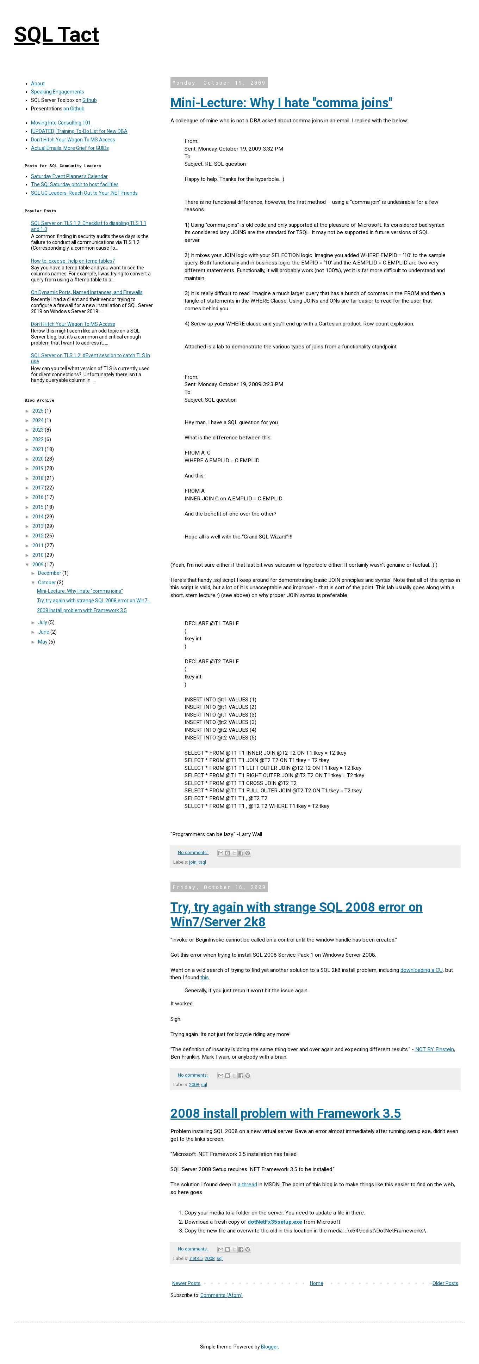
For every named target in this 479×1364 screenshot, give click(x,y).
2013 (38, 526)
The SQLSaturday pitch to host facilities (75, 184)
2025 (38, 411)
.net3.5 (196, 1258)
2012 (38, 535)
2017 (38, 488)
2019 (38, 468)
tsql (202, 862)
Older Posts (445, 1283)
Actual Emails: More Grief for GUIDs (70, 148)
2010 (38, 555)
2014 (38, 516)
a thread (247, 1184)
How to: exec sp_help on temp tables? (73, 261)
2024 (38, 420)
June (44, 632)
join (193, 862)
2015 (38, 507)
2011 (38, 545)
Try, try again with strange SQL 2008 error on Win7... (93, 600)
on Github (74, 108)
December (50, 573)
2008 (194, 1084)
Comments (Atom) (221, 1295)
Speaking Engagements (57, 92)
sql (204, 1084)
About (38, 83)
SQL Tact (56, 34)
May (43, 642)
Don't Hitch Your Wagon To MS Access (73, 139)
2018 (38, 478)
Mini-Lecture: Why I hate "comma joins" (281, 103)
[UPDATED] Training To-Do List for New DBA (79, 131)
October (47, 582)
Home (316, 1283)
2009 (38, 564)
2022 (38, 439)
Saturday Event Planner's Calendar (69, 176)
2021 (38, 449)
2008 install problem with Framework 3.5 (285, 1113)
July (43, 622)
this (204, 977)
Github (89, 100)
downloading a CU (421, 970)
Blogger (269, 1347)
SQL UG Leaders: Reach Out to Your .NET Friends (84, 193)
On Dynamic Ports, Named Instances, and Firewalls (87, 292)
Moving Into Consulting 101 (61, 123)
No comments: (193, 852)
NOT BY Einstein (434, 1049)
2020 (38, 459)
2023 (38, 430)
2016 (38, 497)
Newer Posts (186, 1283)
